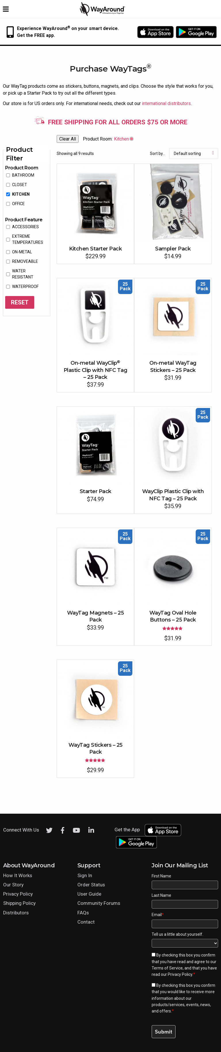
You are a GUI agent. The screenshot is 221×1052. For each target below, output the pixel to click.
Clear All (67, 139)
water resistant (22, 274)
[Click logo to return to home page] (102, 15)
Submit (163, 1031)
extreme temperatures (27, 239)
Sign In (84, 875)
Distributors (16, 913)
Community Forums (98, 903)
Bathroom (23, 175)
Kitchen (21, 194)
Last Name (161, 895)
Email (158, 914)
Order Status (91, 885)
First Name (161, 876)
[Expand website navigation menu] (5, 9)
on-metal (22, 252)
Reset (19, 302)
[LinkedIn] (91, 830)
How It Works (17, 875)
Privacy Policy (18, 894)
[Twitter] (49, 830)
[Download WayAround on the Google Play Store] (196, 32)
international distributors (166, 103)
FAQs (83, 913)
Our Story (13, 885)
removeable (25, 261)
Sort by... (157, 153)
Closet (19, 184)
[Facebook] (62, 830)
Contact (86, 922)
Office (18, 203)
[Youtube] (76, 830)
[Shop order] (193, 153)
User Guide (89, 894)
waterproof (25, 286)
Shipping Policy (19, 903)
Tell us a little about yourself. (177, 934)
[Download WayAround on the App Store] (155, 32)
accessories (25, 226)
